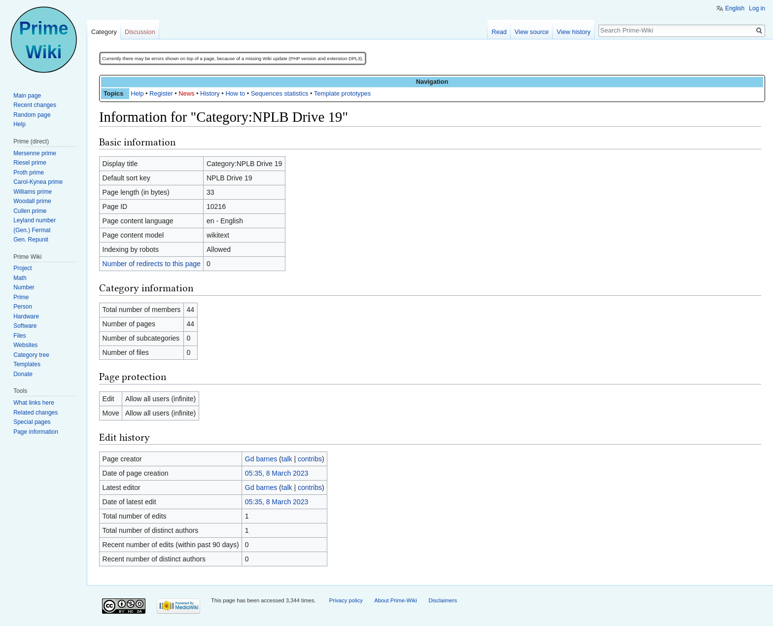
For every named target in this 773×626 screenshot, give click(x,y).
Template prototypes (342, 93)
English (734, 8)
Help (137, 93)
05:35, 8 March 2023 (276, 473)
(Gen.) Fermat (31, 230)
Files (19, 335)
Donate (23, 374)
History (210, 93)
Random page (31, 114)
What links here (33, 402)
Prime (21, 297)
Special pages (31, 421)
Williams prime (32, 191)
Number (24, 287)
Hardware (26, 316)
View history (574, 31)
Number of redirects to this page (152, 264)
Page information (35, 431)
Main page (27, 95)
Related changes (35, 412)
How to (235, 93)
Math (20, 278)
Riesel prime (29, 162)
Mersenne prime (34, 153)
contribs (310, 459)
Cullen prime (29, 211)
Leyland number (34, 220)
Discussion (140, 31)
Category (104, 31)
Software (24, 325)
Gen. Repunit (30, 239)
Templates (26, 364)
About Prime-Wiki (395, 600)
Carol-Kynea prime (38, 181)
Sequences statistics (280, 93)
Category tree (31, 354)
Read (499, 31)
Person (22, 306)
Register (161, 93)
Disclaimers (442, 600)
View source (532, 31)
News (186, 93)
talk (286, 459)
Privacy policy (345, 600)
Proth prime (28, 172)
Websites (25, 345)
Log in (757, 8)
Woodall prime (32, 201)
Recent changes (34, 105)
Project (22, 268)
